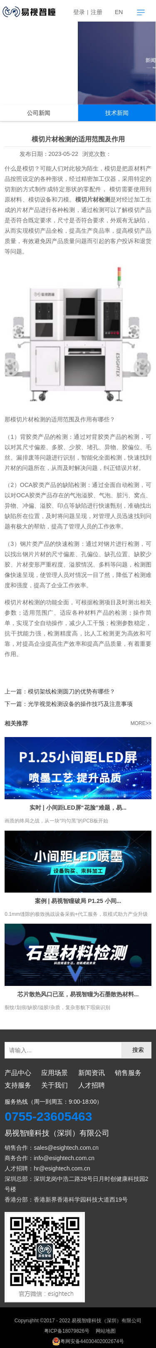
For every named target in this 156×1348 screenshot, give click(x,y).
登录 (79, 12)
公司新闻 (38, 113)
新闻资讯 (91, 1072)
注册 (96, 12)
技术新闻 (117, 113)
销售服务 (128, 1072)
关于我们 (54, 1085)
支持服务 (18, 1085)
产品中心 (18, 1072)
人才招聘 (91, 1085)
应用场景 (54, 1072)
